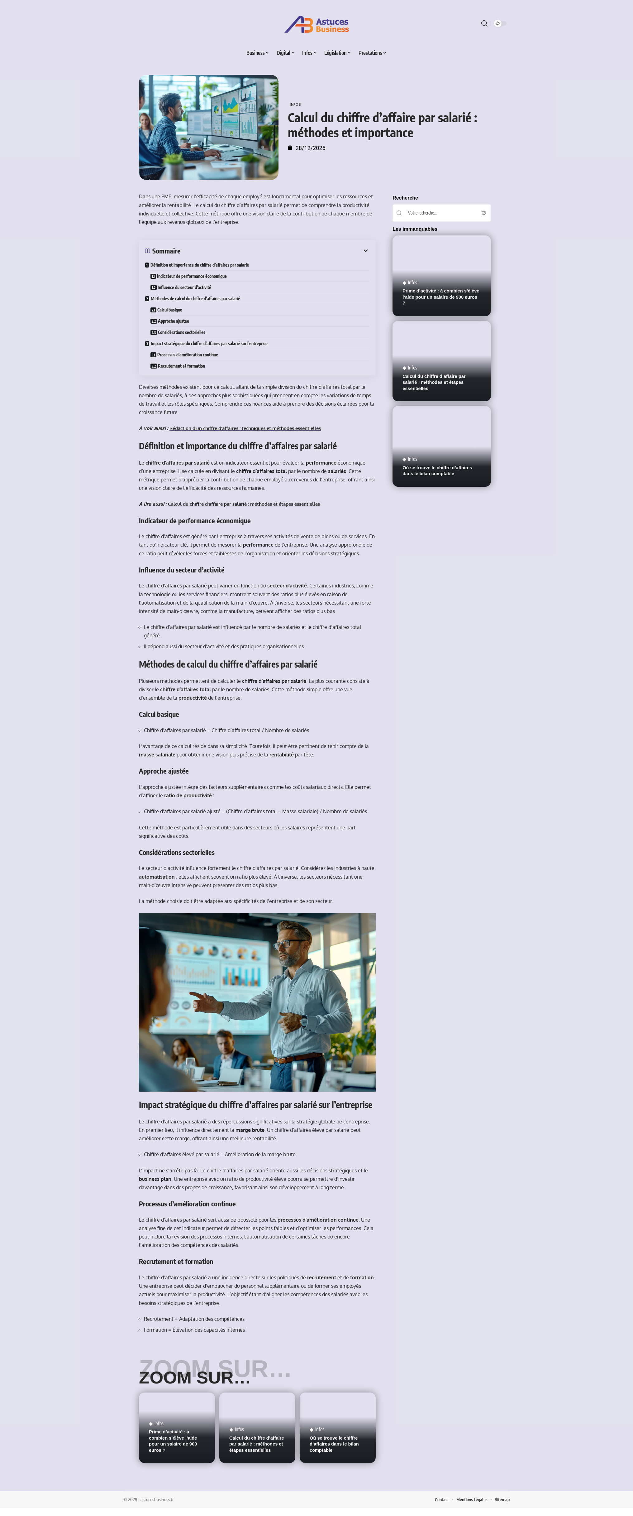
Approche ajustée (174, 321)
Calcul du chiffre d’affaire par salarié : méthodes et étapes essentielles (435, 339)
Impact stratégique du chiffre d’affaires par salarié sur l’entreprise (209, 343)
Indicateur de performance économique (193, 276)
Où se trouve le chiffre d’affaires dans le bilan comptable (335, 1452)
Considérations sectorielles (182, 332)
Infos (296, 104)
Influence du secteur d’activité (185, 287)
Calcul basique (170, 309)
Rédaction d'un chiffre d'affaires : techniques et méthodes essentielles (251, 428)
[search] (484, 23)
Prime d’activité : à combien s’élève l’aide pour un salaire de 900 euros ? (438, 275)
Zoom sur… (202, 1379)
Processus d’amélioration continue (188, 354)
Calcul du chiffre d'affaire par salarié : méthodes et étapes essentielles (250, 504)
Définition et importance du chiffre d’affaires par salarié (199, 265)
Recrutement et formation (182, 366)
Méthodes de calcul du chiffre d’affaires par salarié (195, 298)
